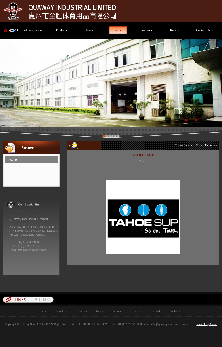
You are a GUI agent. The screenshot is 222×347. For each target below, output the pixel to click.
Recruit (174, 30)
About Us (59, 311)
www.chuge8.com (206, 324)
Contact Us (203, 30)
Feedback (146, 30)
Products (61, 30)
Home (199, 145)
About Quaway (33, 30)
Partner (118, 30)
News (89, 30)
